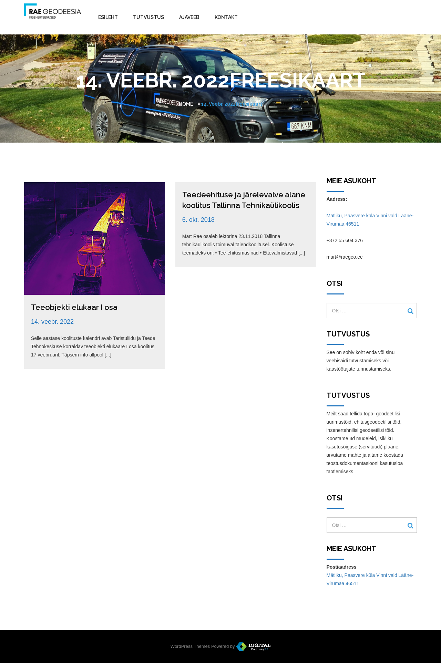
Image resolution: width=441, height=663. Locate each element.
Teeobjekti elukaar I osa (74, 307)
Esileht (108, 17)
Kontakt (226, 17)
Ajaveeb (189, 17)
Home (186, 104)
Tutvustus (148, 17)
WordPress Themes (190, 646)
